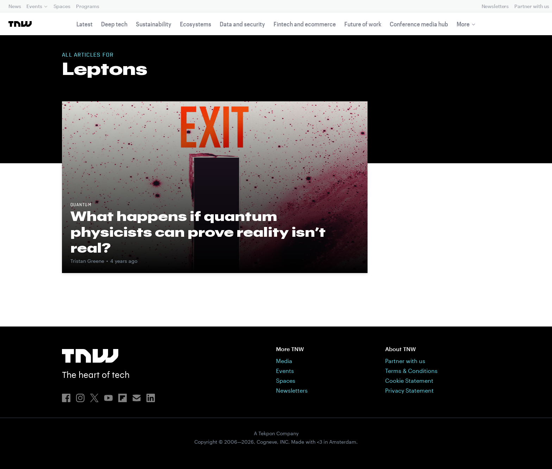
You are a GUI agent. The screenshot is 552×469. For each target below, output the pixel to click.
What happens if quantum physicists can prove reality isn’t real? (198, 232)
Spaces (62, 6)
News (14, 6)
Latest (84, 24)
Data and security (242, 24)
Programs (87, 6)
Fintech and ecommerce (305, 24)
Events (34, 6)
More (463, 24)
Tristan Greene (87, 261)
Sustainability (153, 24)
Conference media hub (419, 24)
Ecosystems (195, 24)
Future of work (362, 24)
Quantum (81, 205)
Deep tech (114, 24)
